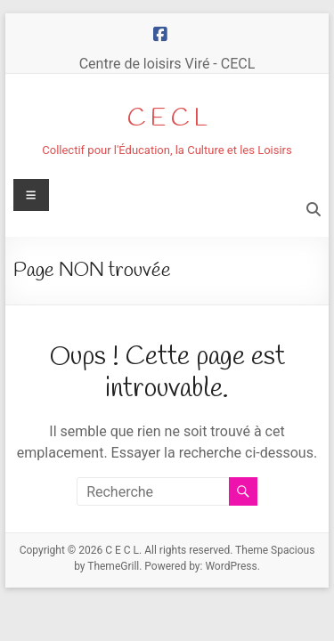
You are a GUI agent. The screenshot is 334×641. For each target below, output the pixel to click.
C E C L (167, 118)
